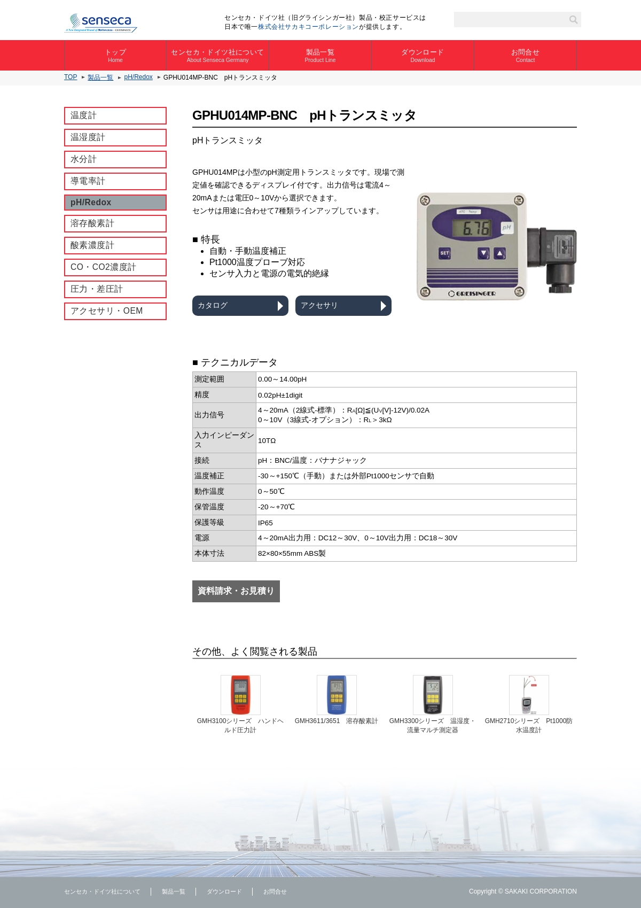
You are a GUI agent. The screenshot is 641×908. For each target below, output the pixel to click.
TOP (70, 77)
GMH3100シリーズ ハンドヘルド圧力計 (240, 725)
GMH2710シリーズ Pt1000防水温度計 (529, 725)
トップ (115, 55)
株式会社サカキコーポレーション (308, 26)
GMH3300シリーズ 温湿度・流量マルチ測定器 (432, 725)
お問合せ (525, 55)
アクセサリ (319, 305)
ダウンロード (423, 55)
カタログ (213, 305)
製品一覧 (320, 55)
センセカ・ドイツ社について (218, 55)
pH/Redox (138, 77)
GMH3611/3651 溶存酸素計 (337, 721)
